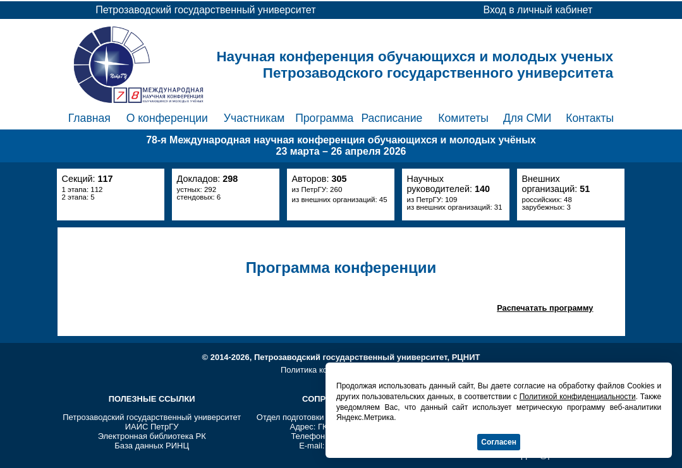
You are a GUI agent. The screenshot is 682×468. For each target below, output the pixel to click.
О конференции (167, 118)
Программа (324, 118)
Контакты (590, 118)
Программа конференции (341, 267)
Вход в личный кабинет (537, 9)
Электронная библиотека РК (152, 436)
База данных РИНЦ (151, 445)
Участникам (254, 118)
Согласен (498, 442)
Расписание (391, 118)
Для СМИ (527, 118)
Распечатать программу (545, 308)
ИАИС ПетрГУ (152, 426)
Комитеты (463, 118)
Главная (89, 118)
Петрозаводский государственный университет (152, 417)
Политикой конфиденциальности (578, 396)
